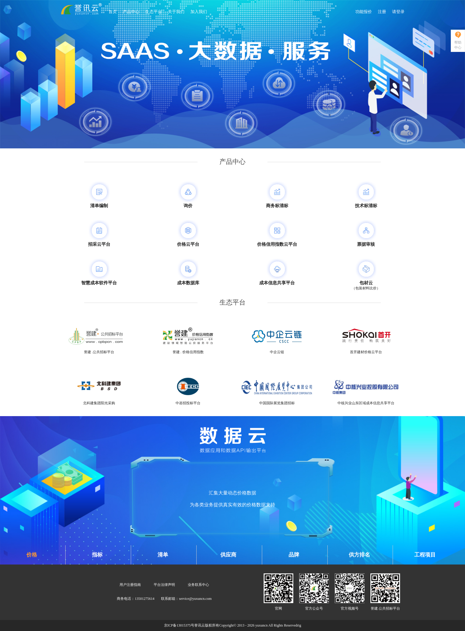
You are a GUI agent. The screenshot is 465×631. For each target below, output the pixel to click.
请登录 (398, 11)
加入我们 (198, 11)
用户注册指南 (130, 585)
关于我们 (176, 11)
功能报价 (363, 11)
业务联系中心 (198, 585)
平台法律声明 (164, 585)
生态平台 (153, 11)
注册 (382, 11)
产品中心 (131, 11)
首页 (113, 11)
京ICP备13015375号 (179, 625)
